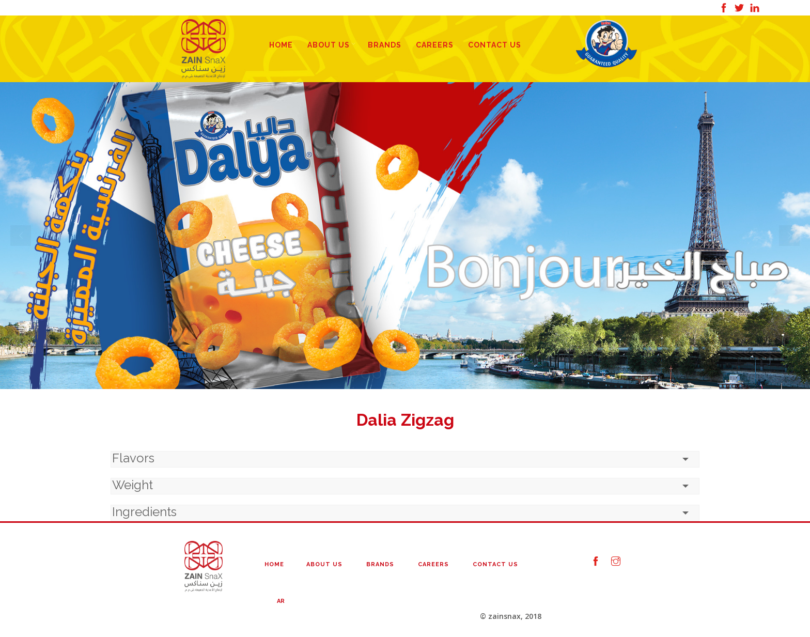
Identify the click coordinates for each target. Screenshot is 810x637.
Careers (435, 45)
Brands (384, 45)
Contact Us (494, 45)
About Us (328, 45)
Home (281, 45)
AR (281, 601)
